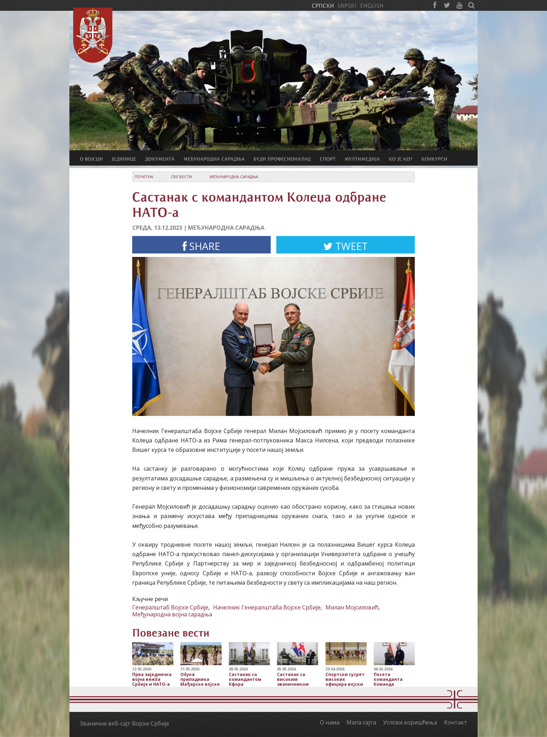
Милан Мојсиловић (352, 607)
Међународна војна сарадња (172, 614)
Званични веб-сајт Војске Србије (124, 723)
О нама (329, 722)
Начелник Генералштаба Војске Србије (267, 607)
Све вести (181, 176)
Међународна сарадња (234, 176)
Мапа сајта (361, 722)
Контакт (455, 722)
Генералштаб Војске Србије (170, 607)
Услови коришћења (410, 722)
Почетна (144, 176)
